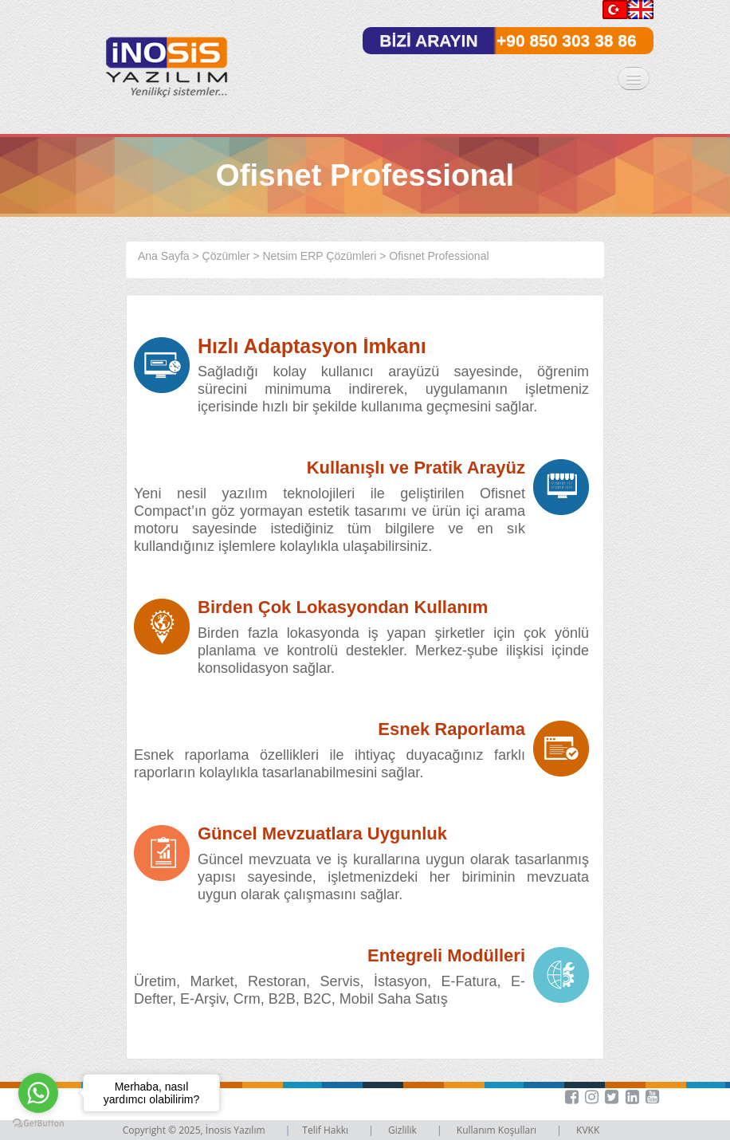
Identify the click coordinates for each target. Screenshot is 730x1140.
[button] (645, 1097)
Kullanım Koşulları (498, 1130)
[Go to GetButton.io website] (38, 1123)
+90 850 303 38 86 (566, 40)
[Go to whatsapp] (38, 1093)
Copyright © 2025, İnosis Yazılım (195, 1130)
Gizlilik (403, 1130)
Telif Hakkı (326, 1130)
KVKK (587, 1130)
